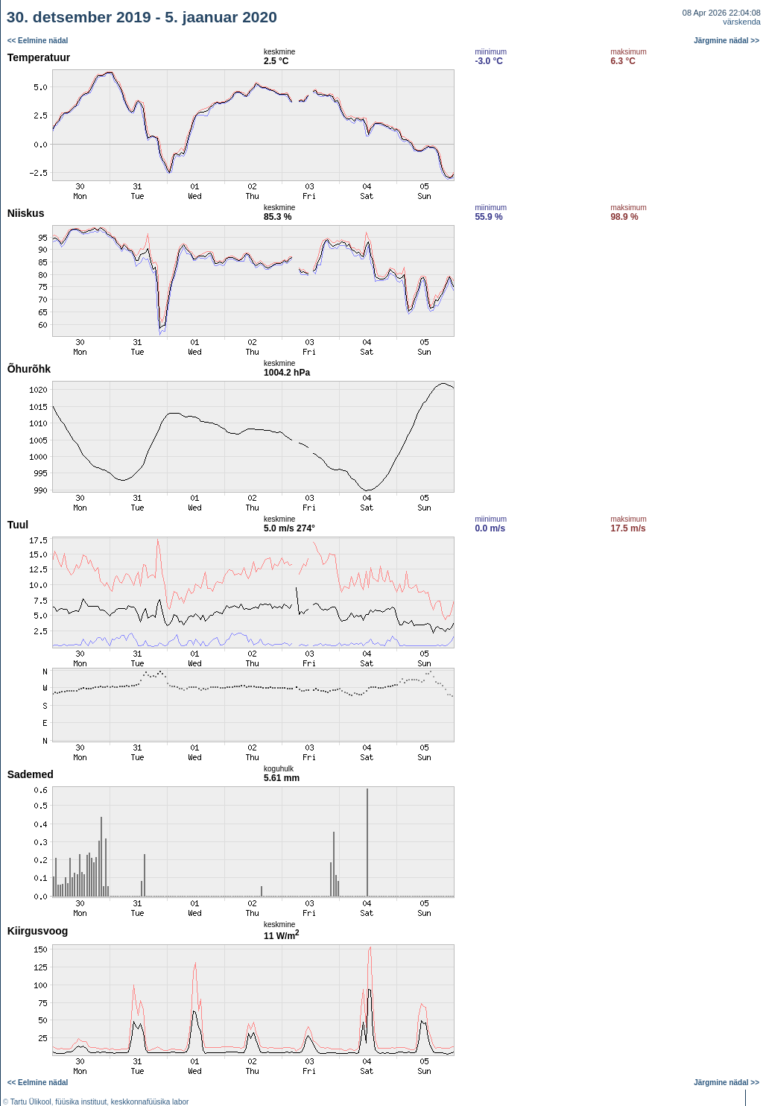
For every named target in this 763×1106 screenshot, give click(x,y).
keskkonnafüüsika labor (150, 1102)
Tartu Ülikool (30, 1102)
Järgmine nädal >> (726, 41)
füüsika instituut (81, 1102)
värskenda (742, 21)
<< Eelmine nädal (38, 41)
